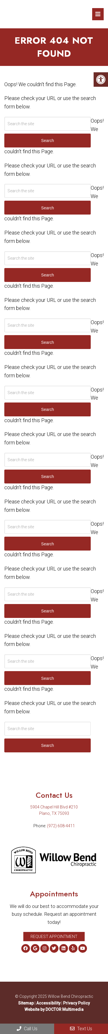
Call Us (27, 1028)
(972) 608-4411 (61, 825)
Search (47, 745)
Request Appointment (54, 936)
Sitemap (26, 1003)
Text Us (81, 1028)
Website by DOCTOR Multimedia (54, 1009)
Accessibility (48, 1003)
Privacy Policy (76, 1003)
